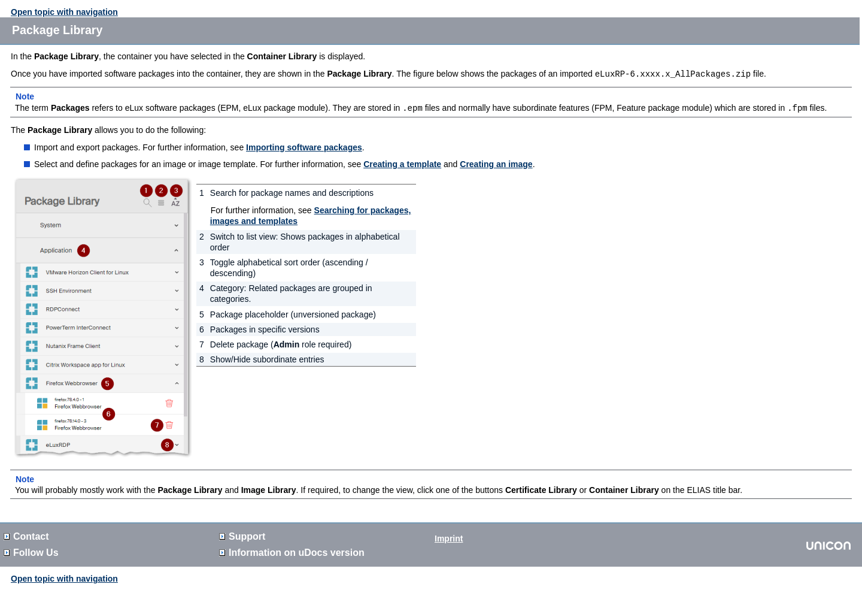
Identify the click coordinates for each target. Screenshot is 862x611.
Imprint (449, 537)
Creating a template (402, 163)
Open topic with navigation (64, 12)
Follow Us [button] (31, 551)
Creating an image (496, 163)
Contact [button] (26, 535)
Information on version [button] (292, 551)
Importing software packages (304, 146)
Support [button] (242, 535)
